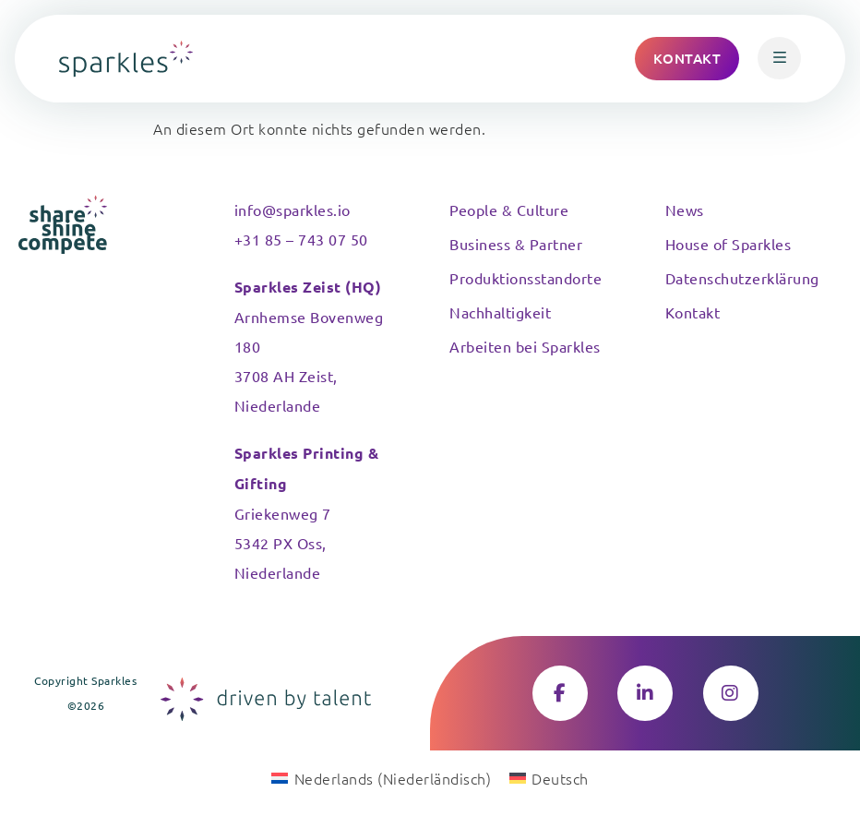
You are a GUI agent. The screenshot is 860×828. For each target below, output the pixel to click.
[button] (779, 58)
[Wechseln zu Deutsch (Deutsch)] (549, 777)
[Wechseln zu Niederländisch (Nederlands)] (381, 777)
